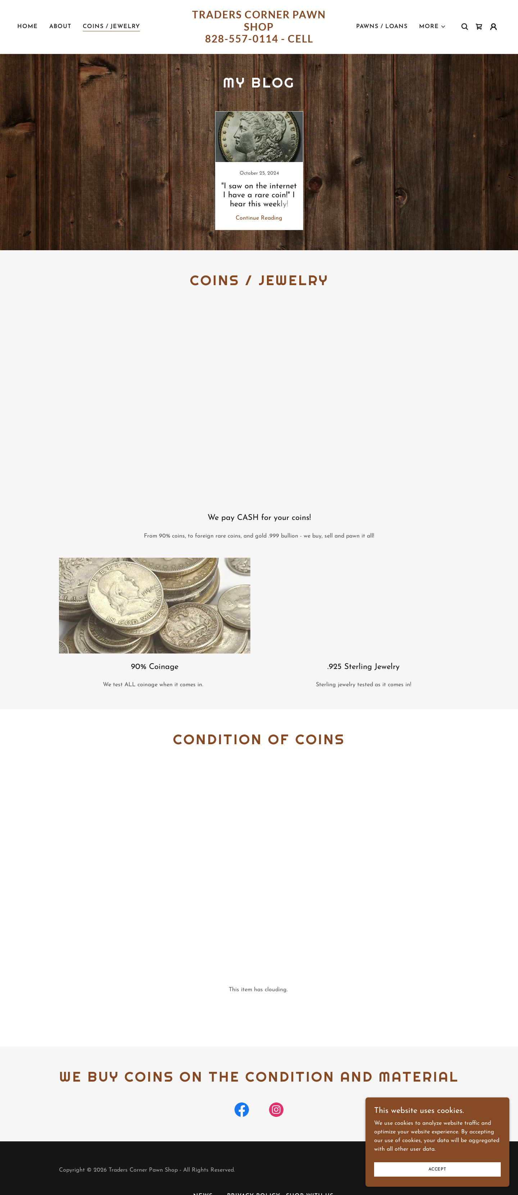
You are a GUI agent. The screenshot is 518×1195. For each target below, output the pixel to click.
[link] (259, 41)
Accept (437, 1169)
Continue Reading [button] (259, 218)
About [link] (60, 27)
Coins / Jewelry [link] (111, 27)
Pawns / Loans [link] (382, 27)
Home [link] (27, 27)
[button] (432, 26)
